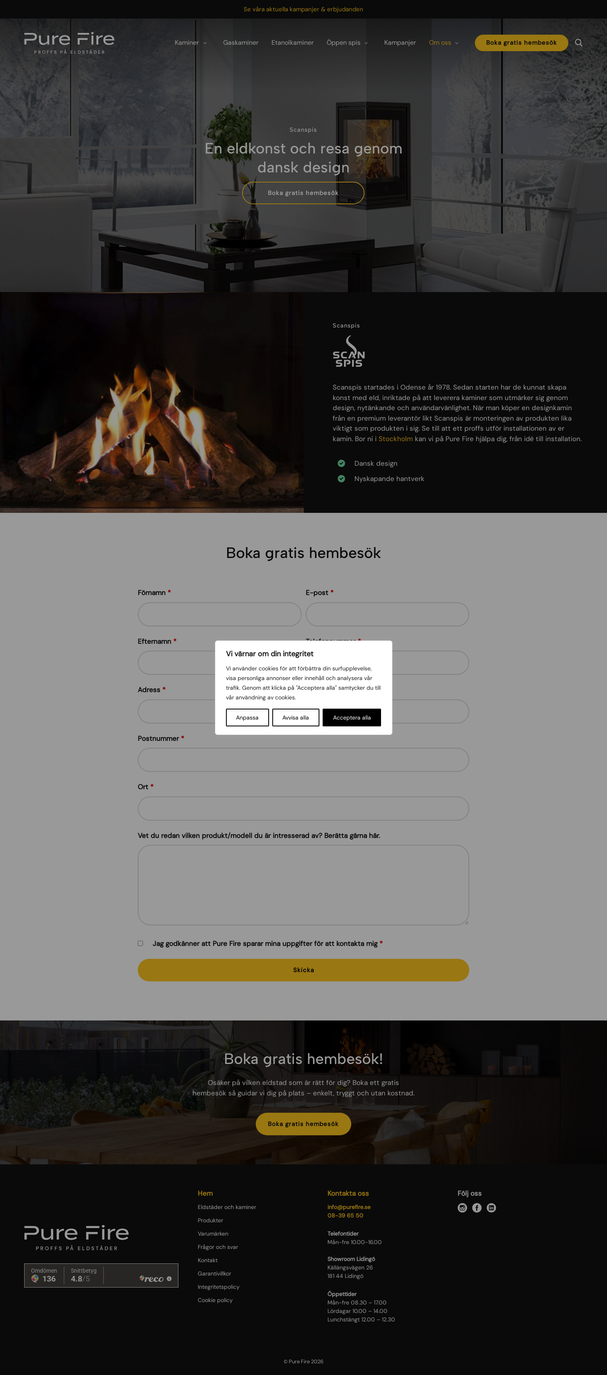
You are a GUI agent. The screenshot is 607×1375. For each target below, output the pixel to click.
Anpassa (247, 717)
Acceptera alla (352, 717)
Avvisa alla (295, 717)
